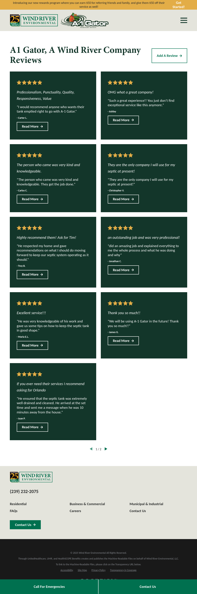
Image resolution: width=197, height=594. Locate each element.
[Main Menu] (183, 20)
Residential (18, 504)
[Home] (34, 20)
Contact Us (148, 586)
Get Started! (179, 5)
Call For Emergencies (49, 586)
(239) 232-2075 (24, 491)
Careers (75, 511)
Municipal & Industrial (146, 504)
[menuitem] (67, 570)
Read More (32, 126)
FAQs (13, 511)
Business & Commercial (87, 504)
